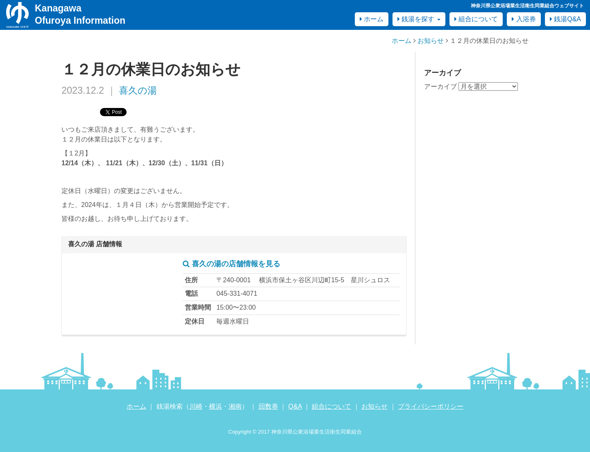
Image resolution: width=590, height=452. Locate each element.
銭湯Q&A (565, 19)
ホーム (372, 19)
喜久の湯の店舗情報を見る (231, 264)
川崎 (195, 406)
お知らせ (431, 40)
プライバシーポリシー (430, 406)
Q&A (295, 406)
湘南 (235, 406)
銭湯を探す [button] (418, 19)
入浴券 (524, 19)
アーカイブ (440, 86)
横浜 (215, 406)
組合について (476, 19)
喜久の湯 (138, 90)
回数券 (268, 406)
